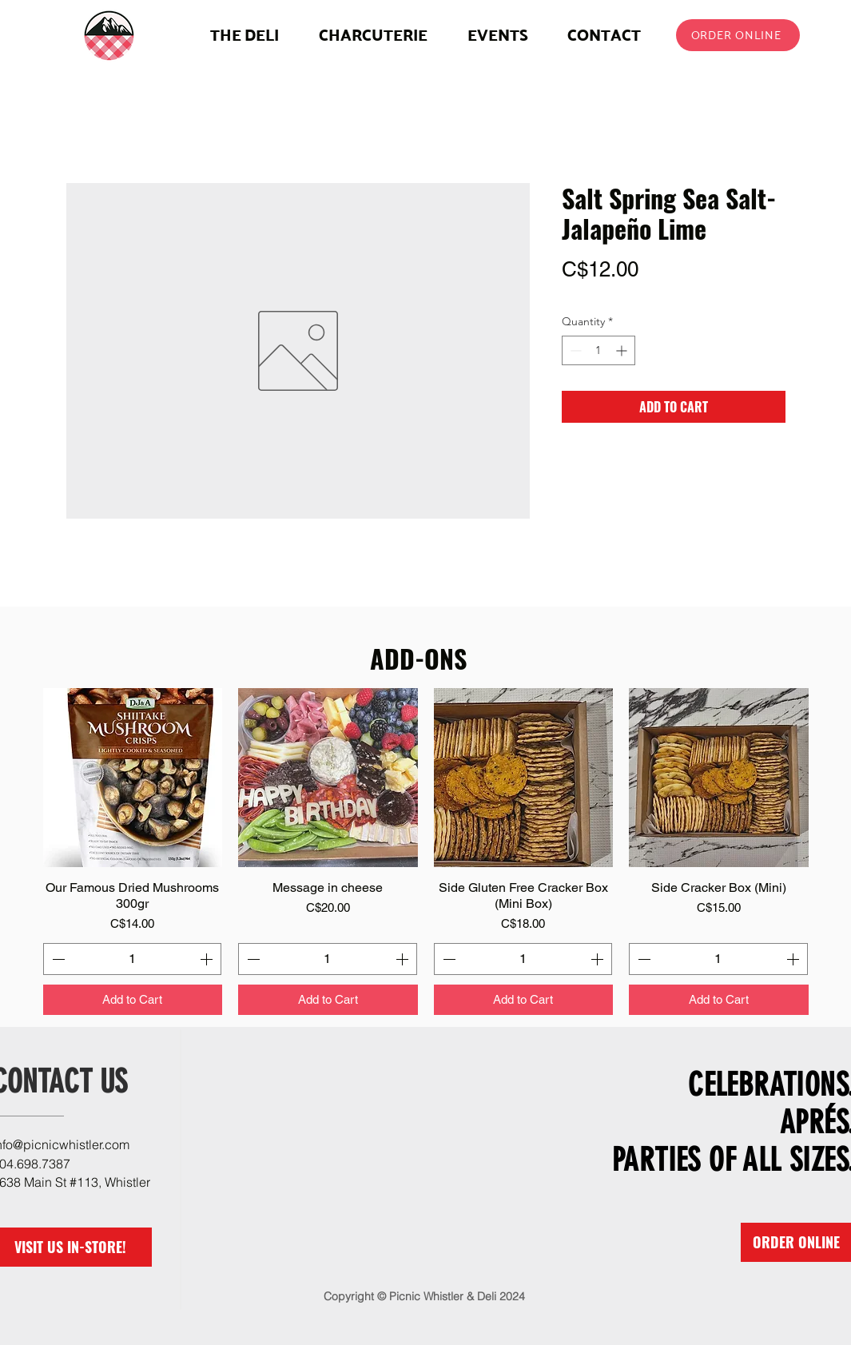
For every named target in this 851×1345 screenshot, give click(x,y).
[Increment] (623, 350)
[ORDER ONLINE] (738, 35)
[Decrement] (574, 350)
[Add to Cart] (133, 1000)
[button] (373, 34)
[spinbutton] (598, 350)
